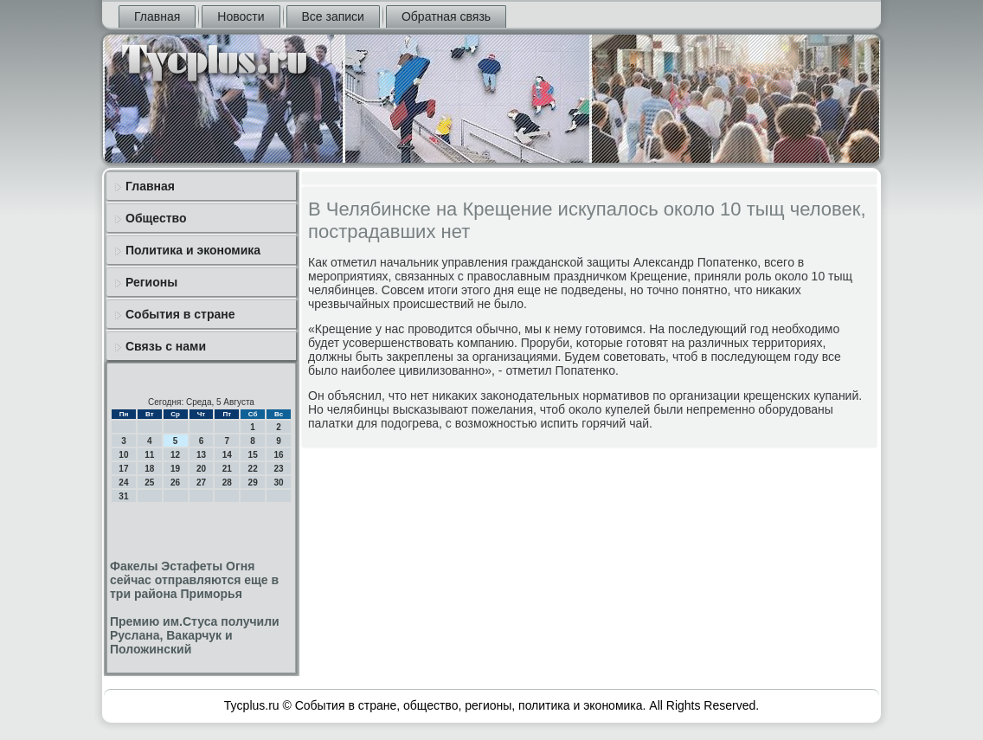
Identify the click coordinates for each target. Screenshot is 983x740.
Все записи (333, 16)
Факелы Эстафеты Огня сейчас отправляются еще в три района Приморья (194, 580)
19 (175, 468)
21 (227, 468)
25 (149, 482)
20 (201, 468)
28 (227, 482)
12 (175, 455)
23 (278, 468)
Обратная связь (446, 16)
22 (253, 468)
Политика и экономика (192, 250)
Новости (240, 16)
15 (253, 455)
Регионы (151, 282)
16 (278, 455)
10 (123, 455)
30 (278, 482)
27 (201, 482)
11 (149, 455)
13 (201, 455)
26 (175, 482)
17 (123, 468)
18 (149, 468)
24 (123, 482)
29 (253, 482)
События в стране (180, 314)
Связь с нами (165, 346)
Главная (157, 16)
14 (227, 455)
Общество (156, 218)
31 (123, 496)
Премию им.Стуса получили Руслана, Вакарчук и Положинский (194, 635)
